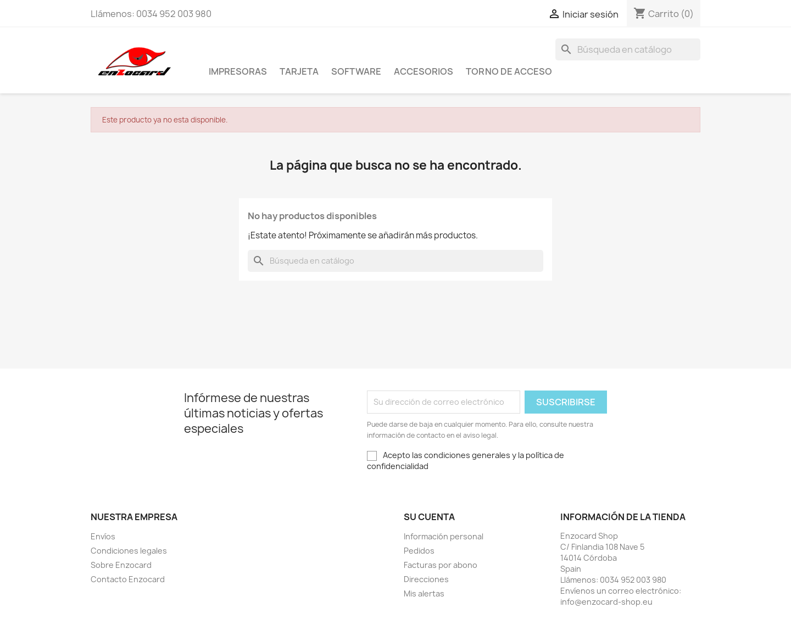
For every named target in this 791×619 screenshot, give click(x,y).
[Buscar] (627, 49)
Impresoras (238, 71)
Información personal (443, 536)
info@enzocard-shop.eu (606, 601)
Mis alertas (424, 593)
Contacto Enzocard (128, 579)
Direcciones (426, 579)
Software (356, 71)
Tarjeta (299, 71)
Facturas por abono (440, 565)
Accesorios (423, 71)
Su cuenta (429, 517)
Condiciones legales (129, 550)
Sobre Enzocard (121, 565)
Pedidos (419, 550)
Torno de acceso (509, 71)
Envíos (103, 536)
